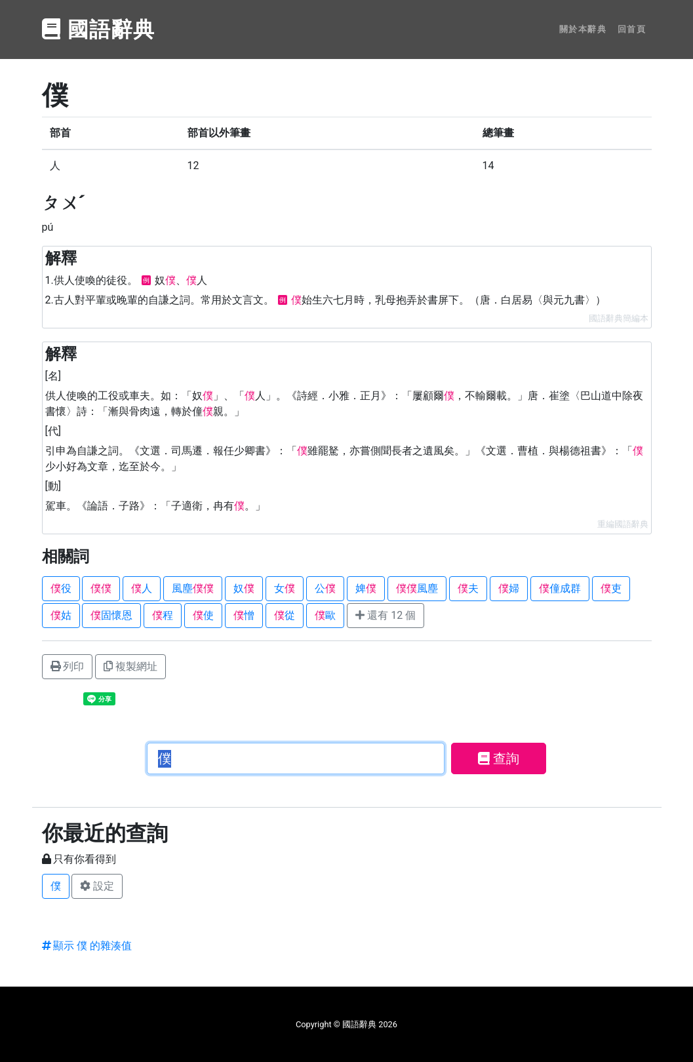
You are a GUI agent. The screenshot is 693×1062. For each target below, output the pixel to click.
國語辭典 (99, 29)
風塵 (193, 588)
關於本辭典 (583, 29)
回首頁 (632, 29)
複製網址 (130, 666)
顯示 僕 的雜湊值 (87, 945)
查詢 (498, 758)
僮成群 (560, 588)
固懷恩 (111, 615)
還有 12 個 (385, 615)
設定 (97, 886)
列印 (67, 666)
